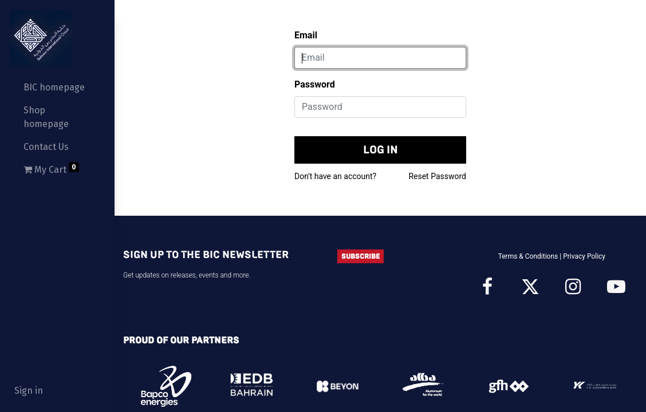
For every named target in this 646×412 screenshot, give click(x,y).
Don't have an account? (335, 176)
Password (314, 84)
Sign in (28, 390)
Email (305, 35)
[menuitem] (57, 87)
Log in (380, 149)
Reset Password (437, 176)
